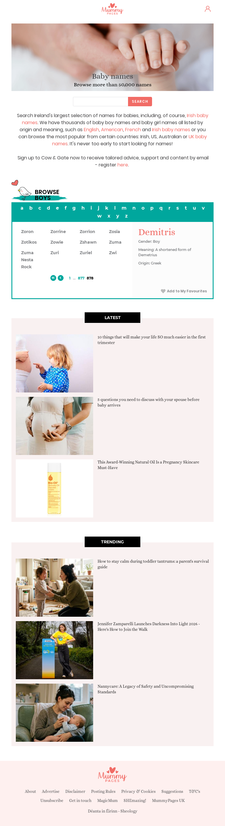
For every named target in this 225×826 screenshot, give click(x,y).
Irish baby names (171, 129)
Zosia (114, 231)
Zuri (54, 252)
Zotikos (29, 242)
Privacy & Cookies (138, 791)
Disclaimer (75, 791)
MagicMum (107, 800)
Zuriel (86, 252)
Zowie (56, 242)
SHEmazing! (135, 800)
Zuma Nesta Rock (27, 259)
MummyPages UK (168, 800)
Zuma (115, 242)
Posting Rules (103, 791)
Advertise (50, 791)
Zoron (27, 231)
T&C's (194, 791)
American (112, 129)
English (91, 129)
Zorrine (58, 231)
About (30, 791)
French (133, 129)
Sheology (128, 811)
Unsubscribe (51, 800)
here (122, 164)
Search (140, 101)
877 (81, 278)
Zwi (113, 252)
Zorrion (87, 231)
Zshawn (88, 242)
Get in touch (80, 800)
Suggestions (172, 791)
